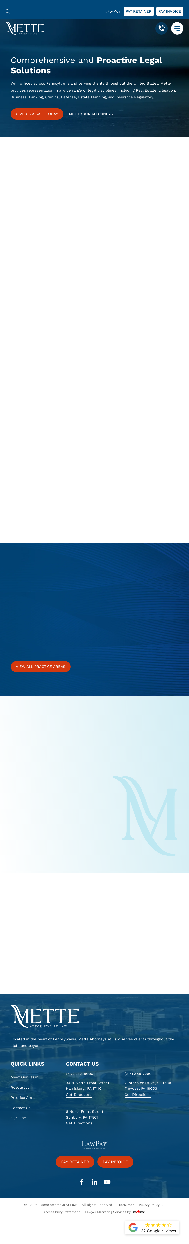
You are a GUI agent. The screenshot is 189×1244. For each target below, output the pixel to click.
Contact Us (21, 1108)
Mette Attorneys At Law (58, 1205)
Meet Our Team (24, 1077)
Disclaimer (126, 1205)
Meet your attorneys (91, 114)
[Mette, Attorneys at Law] (25, 28)
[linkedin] (94, 1182)
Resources (20, 1087)
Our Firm (19, 1118)
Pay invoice (169, 11)
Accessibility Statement (61, 1212)
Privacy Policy (149, 1205)
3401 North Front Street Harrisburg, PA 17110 (87, 1086)
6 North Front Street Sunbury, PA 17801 (84, 1114)
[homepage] (94, 1016)
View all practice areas (40, 666)
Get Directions (79, 1094)
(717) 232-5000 (79, 1074)
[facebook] (82, 1182)
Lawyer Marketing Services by (115, 1212)
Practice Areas (23, 1097)
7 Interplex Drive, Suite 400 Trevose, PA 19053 (150, 1086)
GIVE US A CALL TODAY (37, 114)
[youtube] (107, 1182)
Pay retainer (138, 11)
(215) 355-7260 (138, 1074)
